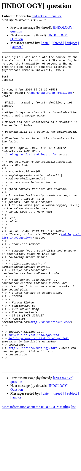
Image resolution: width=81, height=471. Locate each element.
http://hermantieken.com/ (50, 373)
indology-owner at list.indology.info (38, 393)
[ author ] (16, 47)
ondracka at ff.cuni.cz (46, 16)
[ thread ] (57, 43)
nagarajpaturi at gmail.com (51, 100)
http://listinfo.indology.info (32, 404)
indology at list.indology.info (30, 174)
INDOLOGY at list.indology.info (33, 389)
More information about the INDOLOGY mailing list (39, 467)
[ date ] (46, 43)
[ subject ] (72, 43)
